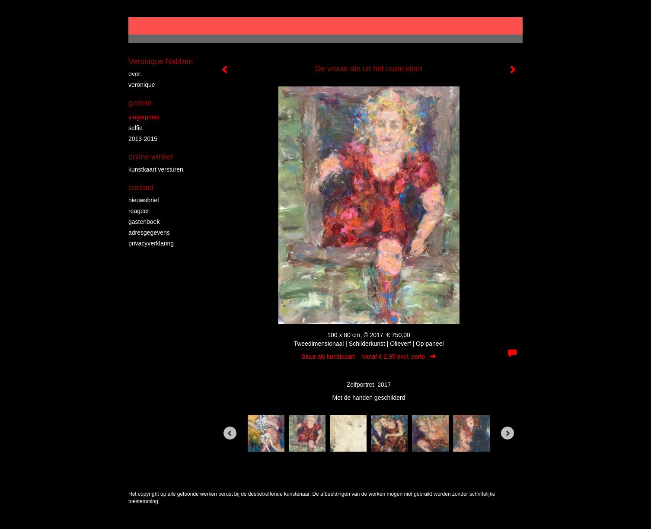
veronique (141, 84)
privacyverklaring (151, 243)
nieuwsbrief (143, 200)
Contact (140, 187)
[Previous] (229, 433)
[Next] (507, 433)
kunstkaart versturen (155, 169)
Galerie (140, 103)
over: (135, 73)
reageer (138, 210)
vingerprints (144, 117)
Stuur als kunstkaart (368, 356)
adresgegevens (149, 232)
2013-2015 (142, 138)
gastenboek (144, 221)
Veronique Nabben (160, 61)
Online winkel (150, 157)
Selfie (135, 127)
